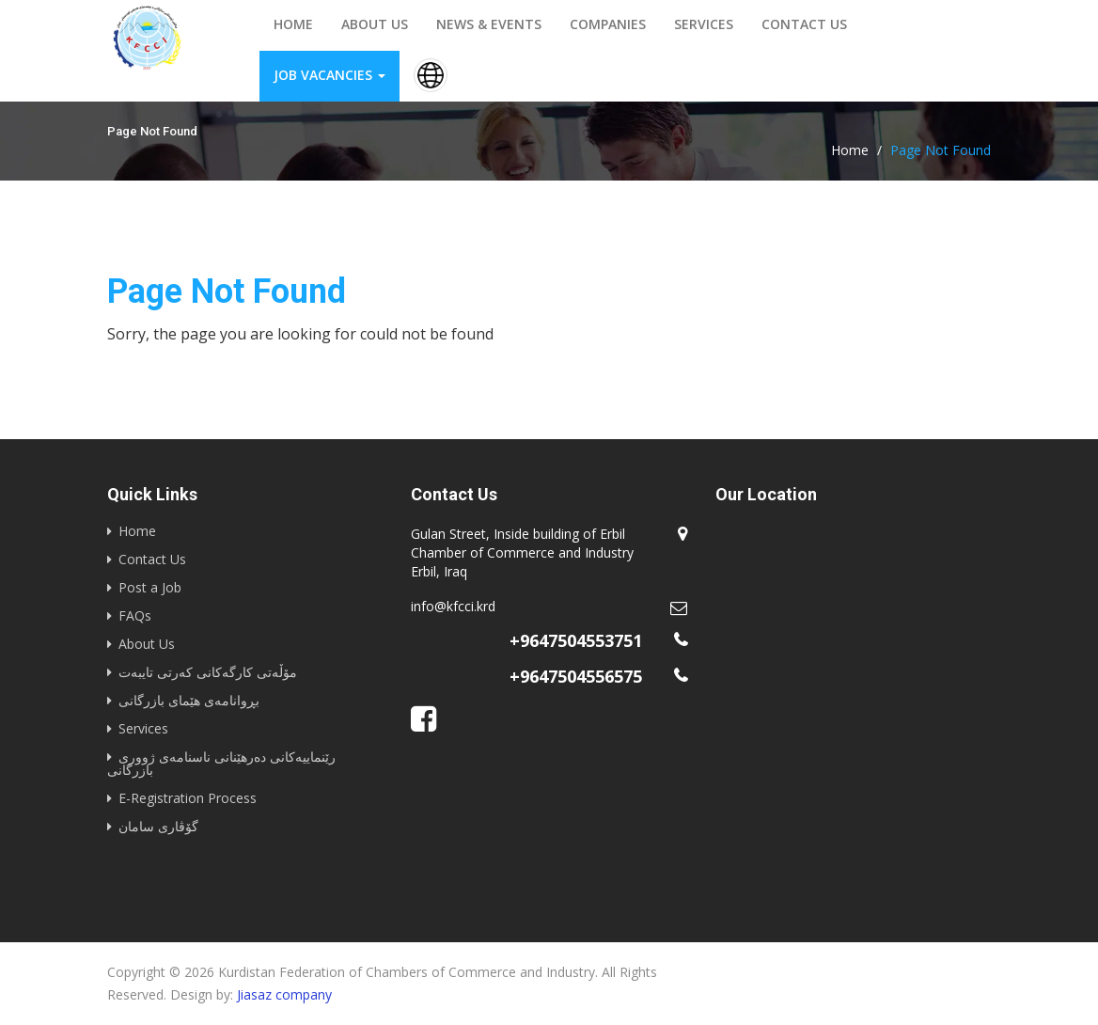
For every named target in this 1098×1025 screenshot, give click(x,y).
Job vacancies (329, 75)
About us (374, 24)
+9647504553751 (576, 640)
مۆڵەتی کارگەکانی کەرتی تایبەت (207, 672)
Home (293, 24)
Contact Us (152, 559)
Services (703, 24)
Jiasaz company (284, 994)
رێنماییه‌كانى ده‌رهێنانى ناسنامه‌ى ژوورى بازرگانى (221, 763)
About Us (146, 644)
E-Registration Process (187, 798)
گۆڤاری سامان (158, 826)
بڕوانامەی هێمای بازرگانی (188, 700)
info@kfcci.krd (453, 606)
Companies (608, 24)
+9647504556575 (576, 676)
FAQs (134, 615)
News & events (488, 24)
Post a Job (149, 587)
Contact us (804, 24)
